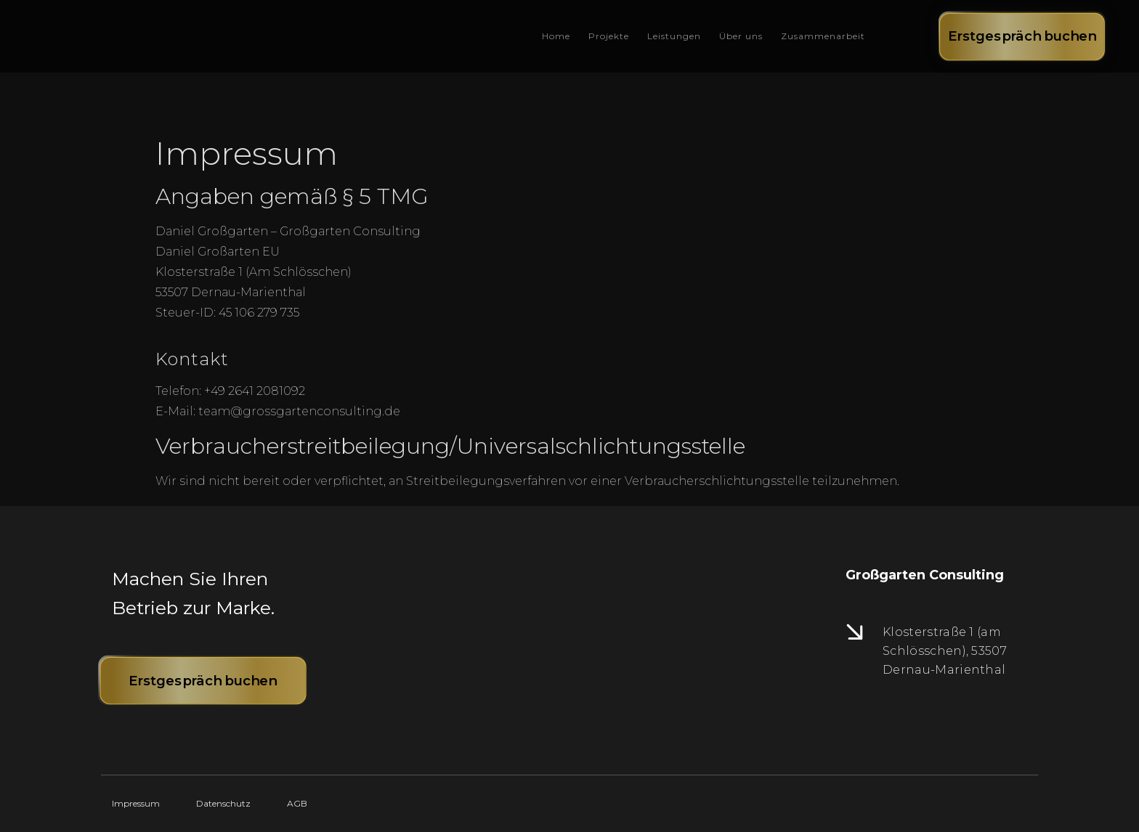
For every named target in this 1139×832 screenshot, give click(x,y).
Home (556, 35)
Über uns (741, 35)
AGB (297, 803)
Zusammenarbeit (823, 35)
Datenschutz (223, 803)
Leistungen (674, 35)
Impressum (136, 803)
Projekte (608, 35)
